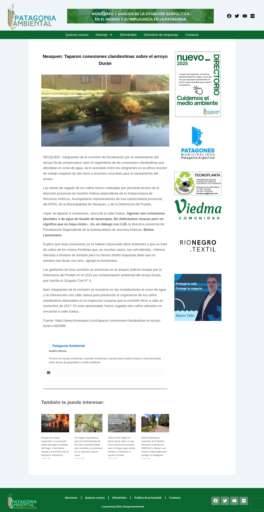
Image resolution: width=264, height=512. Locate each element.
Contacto (192, 35)
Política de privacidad (148, 497)
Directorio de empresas (161, 35)
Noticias (104, 34)
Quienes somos (76, 35)
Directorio (71, 497)
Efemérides (128, 35)
